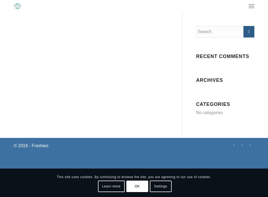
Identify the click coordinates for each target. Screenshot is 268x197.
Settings (160, 186)
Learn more (111, 186)
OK (137, 186)
